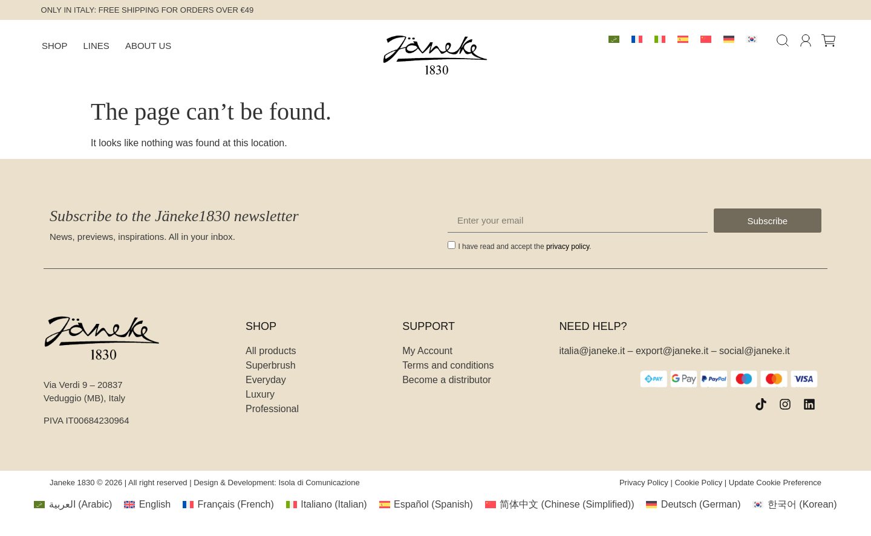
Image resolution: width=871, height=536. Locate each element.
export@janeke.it (672, 351)
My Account (427, 351)
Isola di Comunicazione (318, 482)
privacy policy (567, 246)
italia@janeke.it (592, 351)
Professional (272, 409)
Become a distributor (446, 380)
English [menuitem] (155, 504)
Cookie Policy (698, 482)
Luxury (260, 394)
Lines (96, 45)
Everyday (266, 380)
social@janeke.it (754, 351)
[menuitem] (613, 39)
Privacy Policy (643, 482)
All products (271, 351)
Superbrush (271, 365)
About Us (148, 45)
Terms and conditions (448, 365)
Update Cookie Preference (775, 482)
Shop (55, 45)
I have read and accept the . (524, 246)
